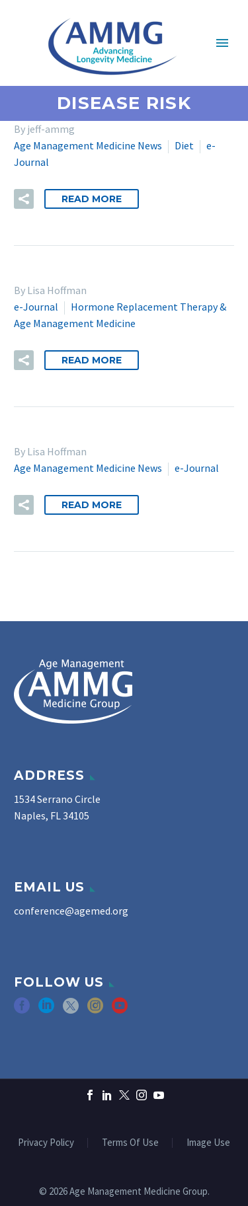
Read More (92, 199)
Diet (184, 145)
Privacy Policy (46, 1143)
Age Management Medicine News (88, 145)
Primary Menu (222, 43)
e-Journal (36, 306)
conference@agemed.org (71, 910)
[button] (24, 199)
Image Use (208, 1143)
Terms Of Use (130, 1143)
